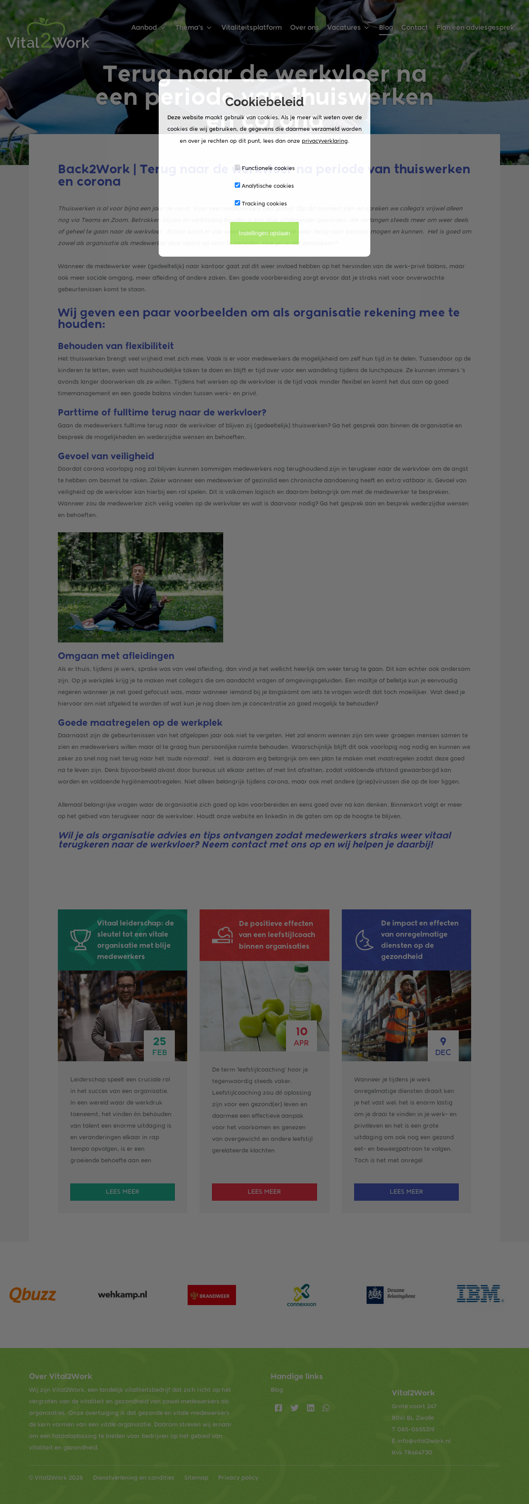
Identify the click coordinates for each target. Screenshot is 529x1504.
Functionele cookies (265, 168)
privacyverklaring (325, 140)
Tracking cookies (261, 203)
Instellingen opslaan (264, 233)
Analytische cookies (264, 185)
